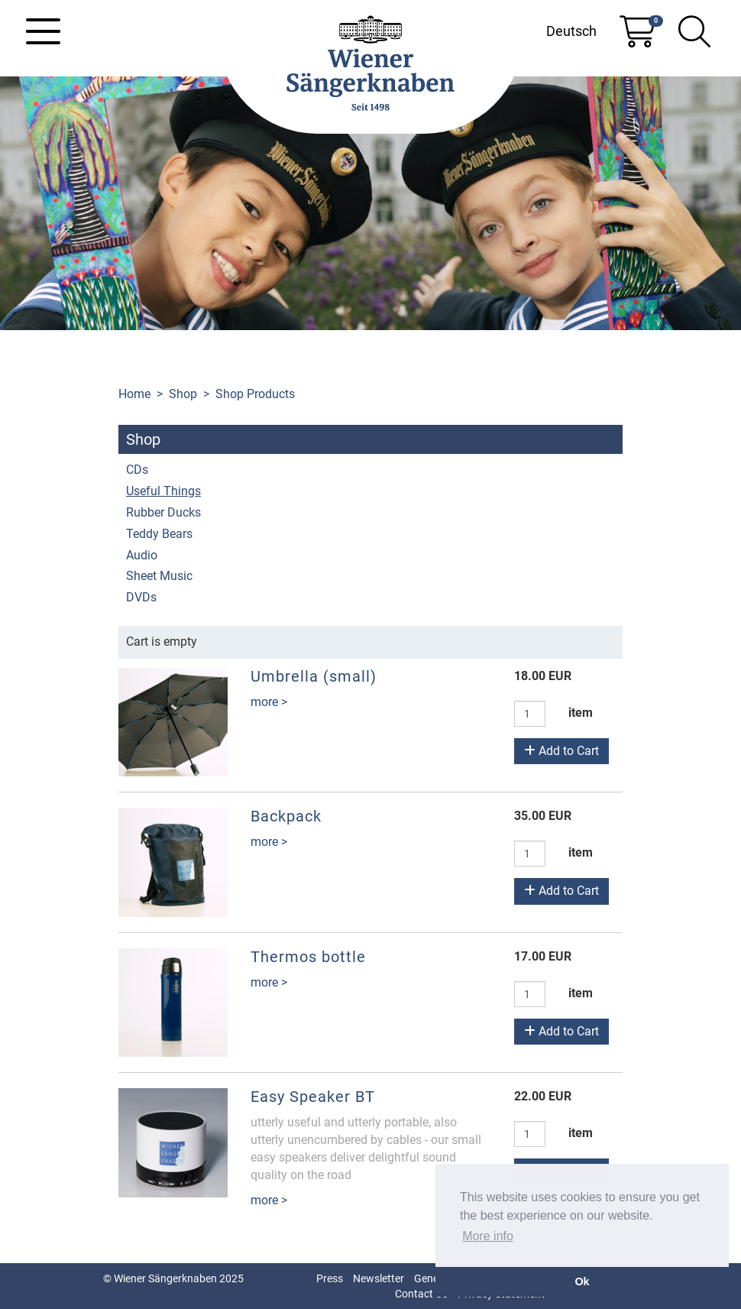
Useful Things (163, 491)
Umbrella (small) (314, 676)
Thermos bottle (308, 957)
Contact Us (421, 1294)
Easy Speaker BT (313, 1096)
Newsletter (378, 1278)
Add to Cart (561, 751)
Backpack (286, 816)
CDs (137, 469)
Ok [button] (581, 1281)
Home (134, 394)
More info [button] (487, 1236)
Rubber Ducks (163, 512)
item (580, 712)
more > (269, 702)
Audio (141, 555)
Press (329, 1278)
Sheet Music (159, 576)
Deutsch (571, 31)
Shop (183, 394)
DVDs (141, 597)
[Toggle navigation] (43, 31)
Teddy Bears (159, 534)
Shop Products (255, 394)
